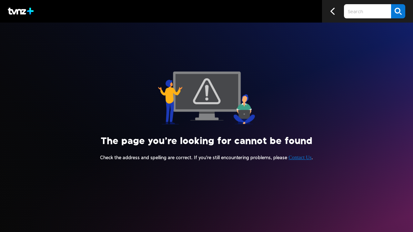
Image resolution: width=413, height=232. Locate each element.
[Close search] (295, 11)
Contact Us (300, 157)
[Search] (398, 11)
